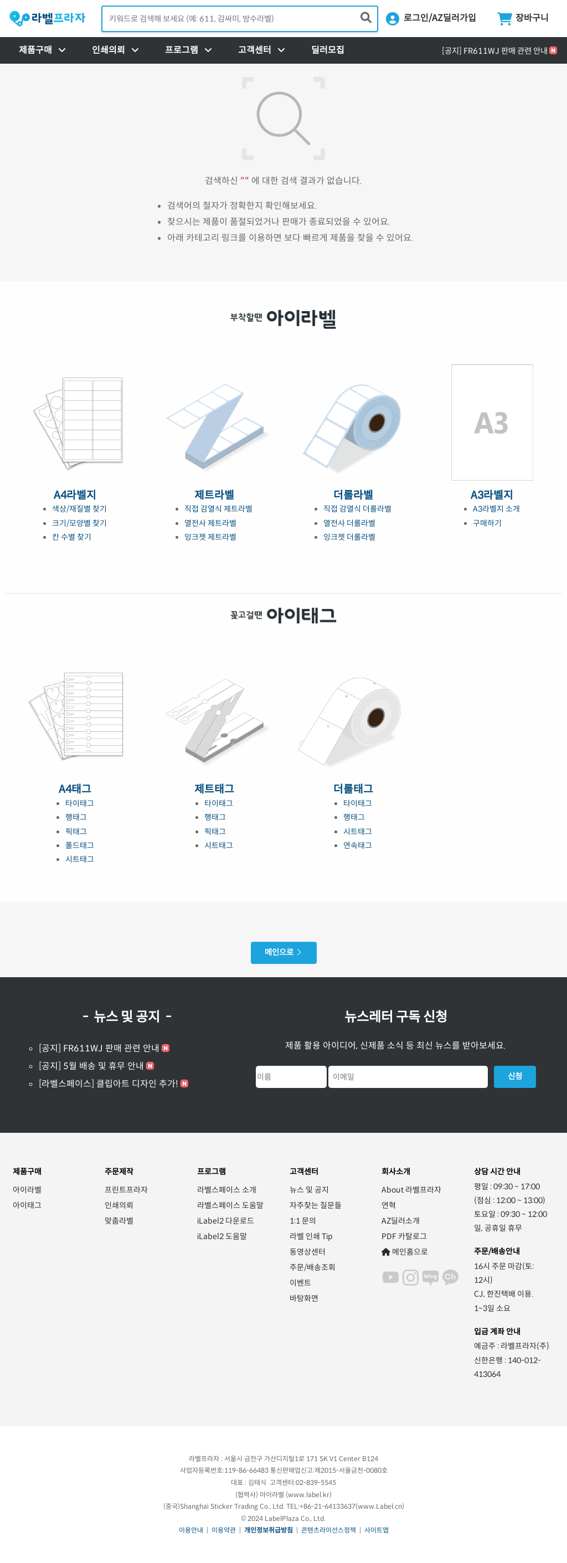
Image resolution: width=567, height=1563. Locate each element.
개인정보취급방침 (268, 1530)
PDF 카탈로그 (404, 1236)
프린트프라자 (126, 1190)
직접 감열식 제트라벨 (218, 509)
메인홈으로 (405, 1252)
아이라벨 (27, 1190)
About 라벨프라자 (411, 1190)
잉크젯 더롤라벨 (349, 537)
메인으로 (284, 952)
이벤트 (300, 1283)
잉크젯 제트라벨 (210, 537)
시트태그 (79, 859)
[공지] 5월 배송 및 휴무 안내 (91, 1066)
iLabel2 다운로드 (225, 1221)
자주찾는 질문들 (316, 1205)
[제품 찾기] (366, 18)
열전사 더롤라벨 (349, 523)
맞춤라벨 (119, 1221)
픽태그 (76, 832)
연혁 (389, 1205)
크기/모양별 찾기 (79, 523)
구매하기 (487, 523)
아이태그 (27, 1205)
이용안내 (191, 1530)
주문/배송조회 (313, 1267)
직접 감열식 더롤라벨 (357, 509)
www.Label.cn (380, 1506)
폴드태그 (79, 845)
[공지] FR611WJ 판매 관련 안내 (495, 51)
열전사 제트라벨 (210, 523)
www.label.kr (308, 1494)
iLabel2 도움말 (222, 1236)
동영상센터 (308, 1252)
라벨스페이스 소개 (226, 1190)
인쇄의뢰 (119, 1205)
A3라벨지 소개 (496, 509)
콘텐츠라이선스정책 (328, 1530)
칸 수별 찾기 (71, 537)
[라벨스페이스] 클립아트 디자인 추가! (108, 1084)
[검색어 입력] (239, 19)
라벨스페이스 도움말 (230, 1205)
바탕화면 (304, 1298)
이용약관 (224, 1530)
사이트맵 (376, 1530)
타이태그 (79, 803)
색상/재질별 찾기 (79, 509)
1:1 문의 (303, 1221)
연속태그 (357, 845)
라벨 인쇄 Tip (311, 1236)
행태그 (76, 817)
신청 (515, 1076)
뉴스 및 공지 (309, 1190)
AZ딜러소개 (401, 1221)
